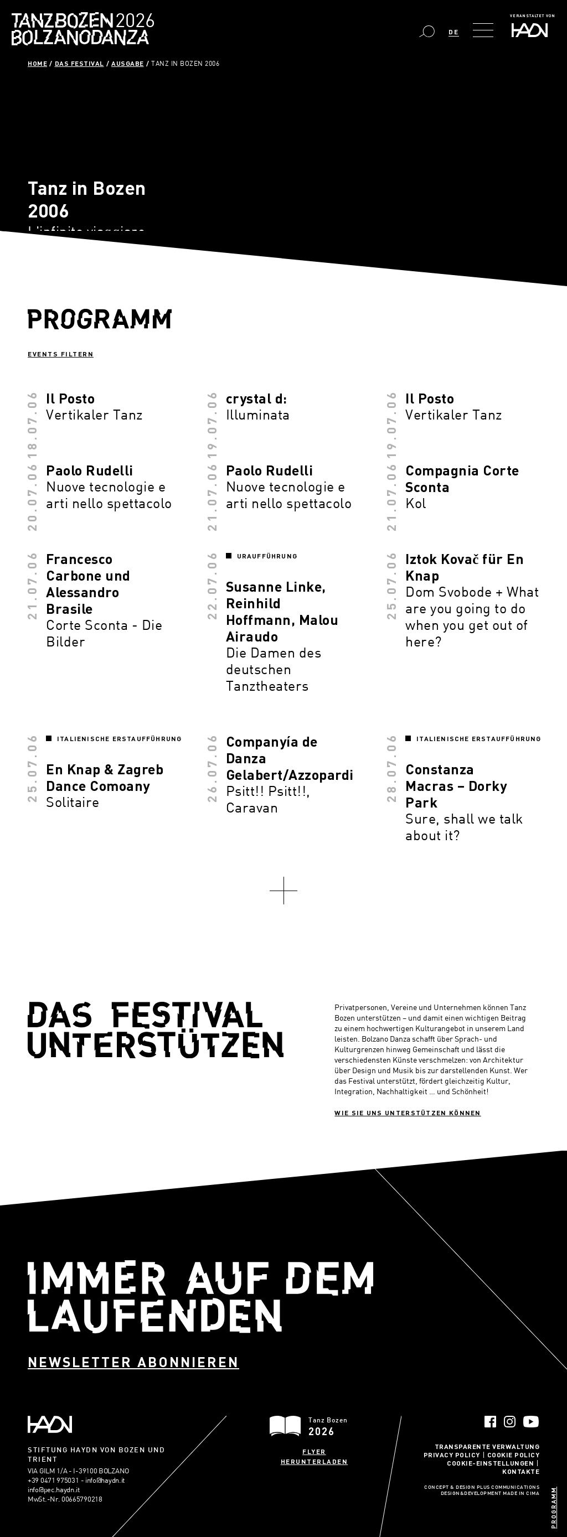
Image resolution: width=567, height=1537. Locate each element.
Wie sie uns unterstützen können (407, 1112)
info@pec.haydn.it (54, 1489)
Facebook (490, 1421)
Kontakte (520, 1471)
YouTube (531, 1421)
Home (37, 63)
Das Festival (79, 63)
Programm (553, 1508)
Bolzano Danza (132, 22)
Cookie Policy (513, 1454)
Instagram (510, 1421)
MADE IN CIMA (521, 1494)
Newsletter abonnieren (133, 1362)
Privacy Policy (452, 1454)
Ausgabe (127, 63)
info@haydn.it (105, 1480)
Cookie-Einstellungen (490, 1463)
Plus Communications (508, 1488)
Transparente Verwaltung (487, 1446)
